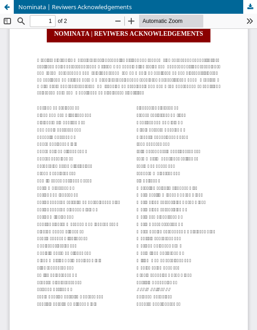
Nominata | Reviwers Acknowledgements (75, 7)
